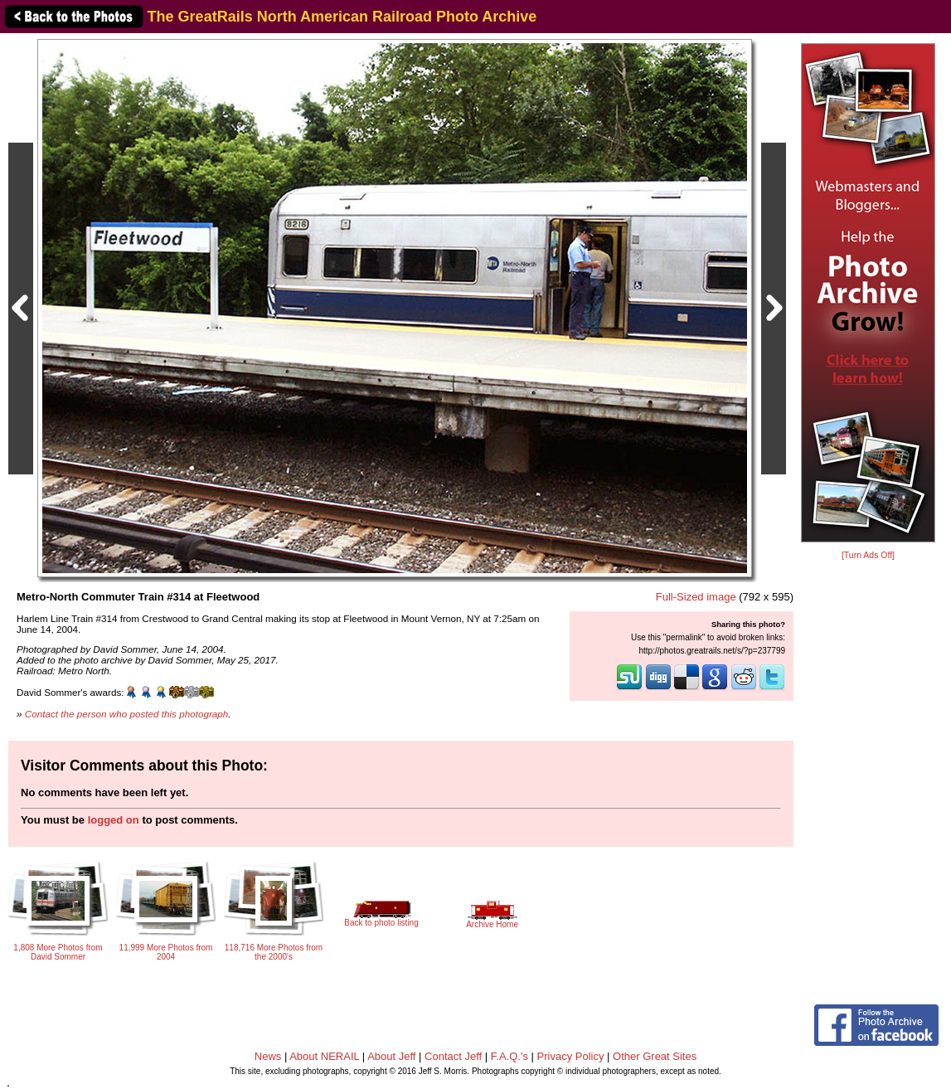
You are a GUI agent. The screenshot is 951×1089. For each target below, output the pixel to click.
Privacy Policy (570, 1056)
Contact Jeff (453, 1056)
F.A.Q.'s (509, 1056)
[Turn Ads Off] (868, 555)
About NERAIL (324, 1056)
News (268, 1056)
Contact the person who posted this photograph (127, 713)
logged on (113, 820)
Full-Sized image (696, 597)
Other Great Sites (654, 1056)
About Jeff (391, 1056)
